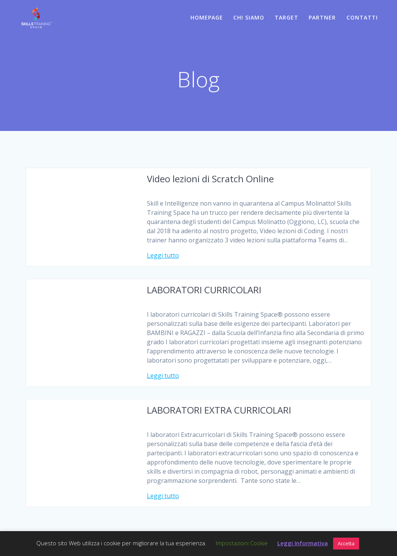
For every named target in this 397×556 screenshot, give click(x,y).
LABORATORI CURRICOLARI (204, 289)
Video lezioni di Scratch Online (210, 178)
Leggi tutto (163, 255)
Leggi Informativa (302, 543)
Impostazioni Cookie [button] (242, 543)
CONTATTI (362, 17)
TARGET (286, 17)
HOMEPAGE (206, 17)
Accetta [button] (346, 543)
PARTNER (322, 17)
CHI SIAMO (248, 17)
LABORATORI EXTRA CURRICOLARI (219, 410)
